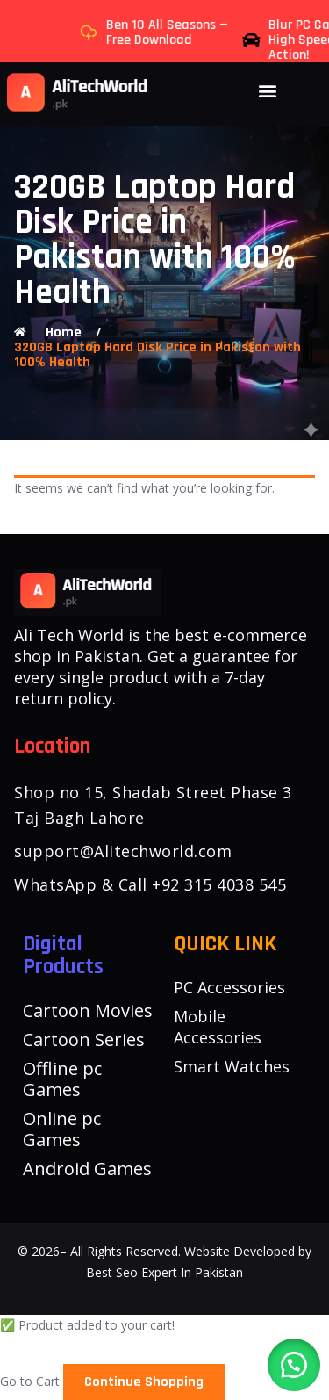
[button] (268, 90)
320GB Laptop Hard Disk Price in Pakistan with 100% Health (157, 355)
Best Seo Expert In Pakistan (164, 1272)
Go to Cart (30, 1381)
